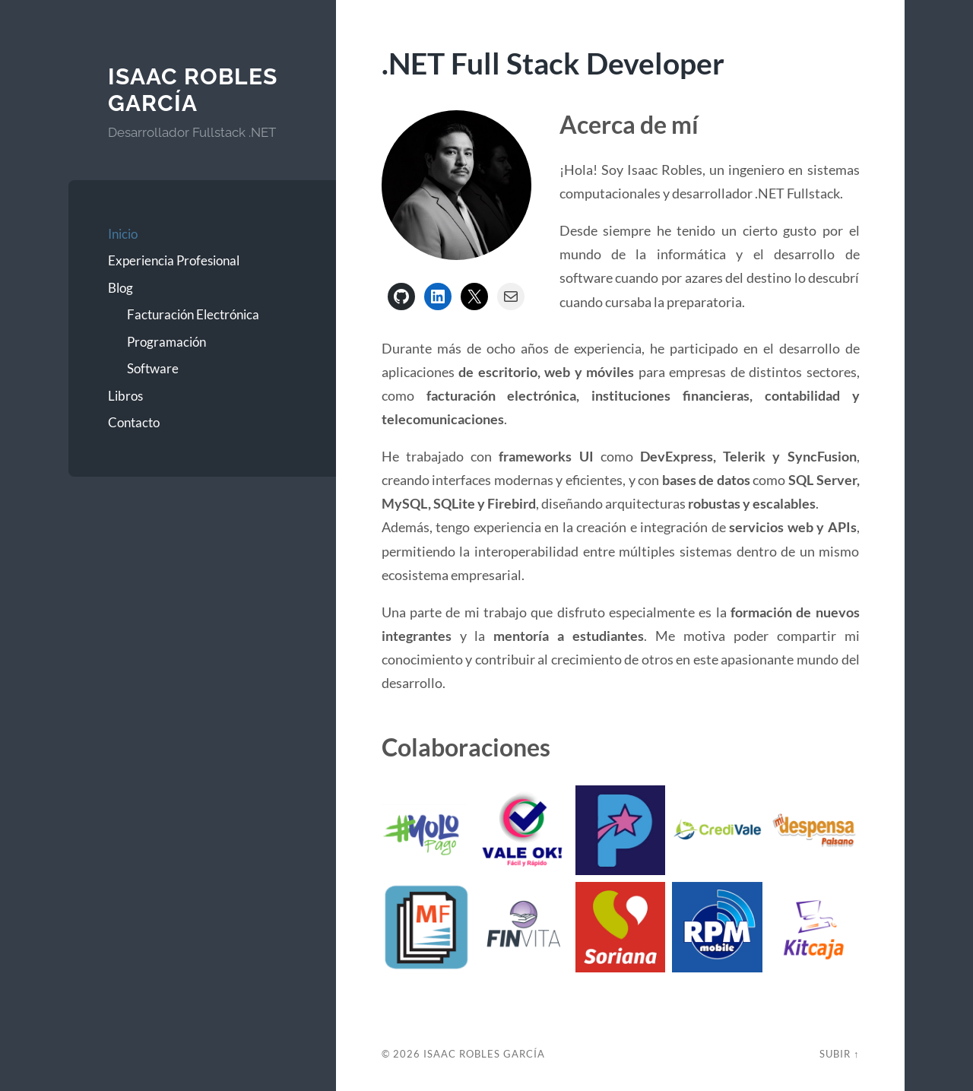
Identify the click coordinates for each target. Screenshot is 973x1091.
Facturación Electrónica (193, 314)
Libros (125, 396)
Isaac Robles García (192, 90)
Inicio (123, 234)
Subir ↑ (839, 1054)
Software (153, 368)
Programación (166, 342)
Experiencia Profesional (173, 260)
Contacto (134, 422)
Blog (120, 288)
